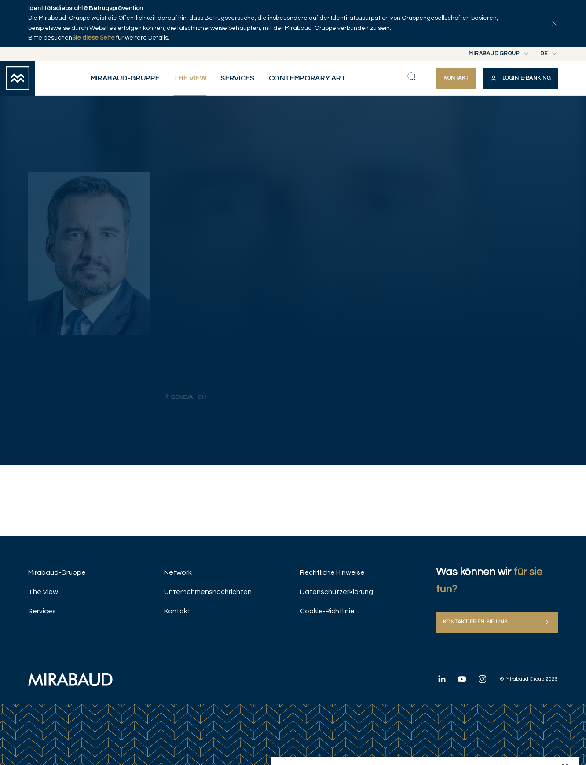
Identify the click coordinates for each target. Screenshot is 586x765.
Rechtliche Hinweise (332, 572)
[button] (520, 78)
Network (178, 572)
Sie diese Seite (93, 38)
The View (43, 591)
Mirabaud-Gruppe (57, 572)
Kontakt (177, 611)
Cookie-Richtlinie (327, 611)
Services (42, 611)
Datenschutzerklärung (336, 591)
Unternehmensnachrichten (208, 591)
